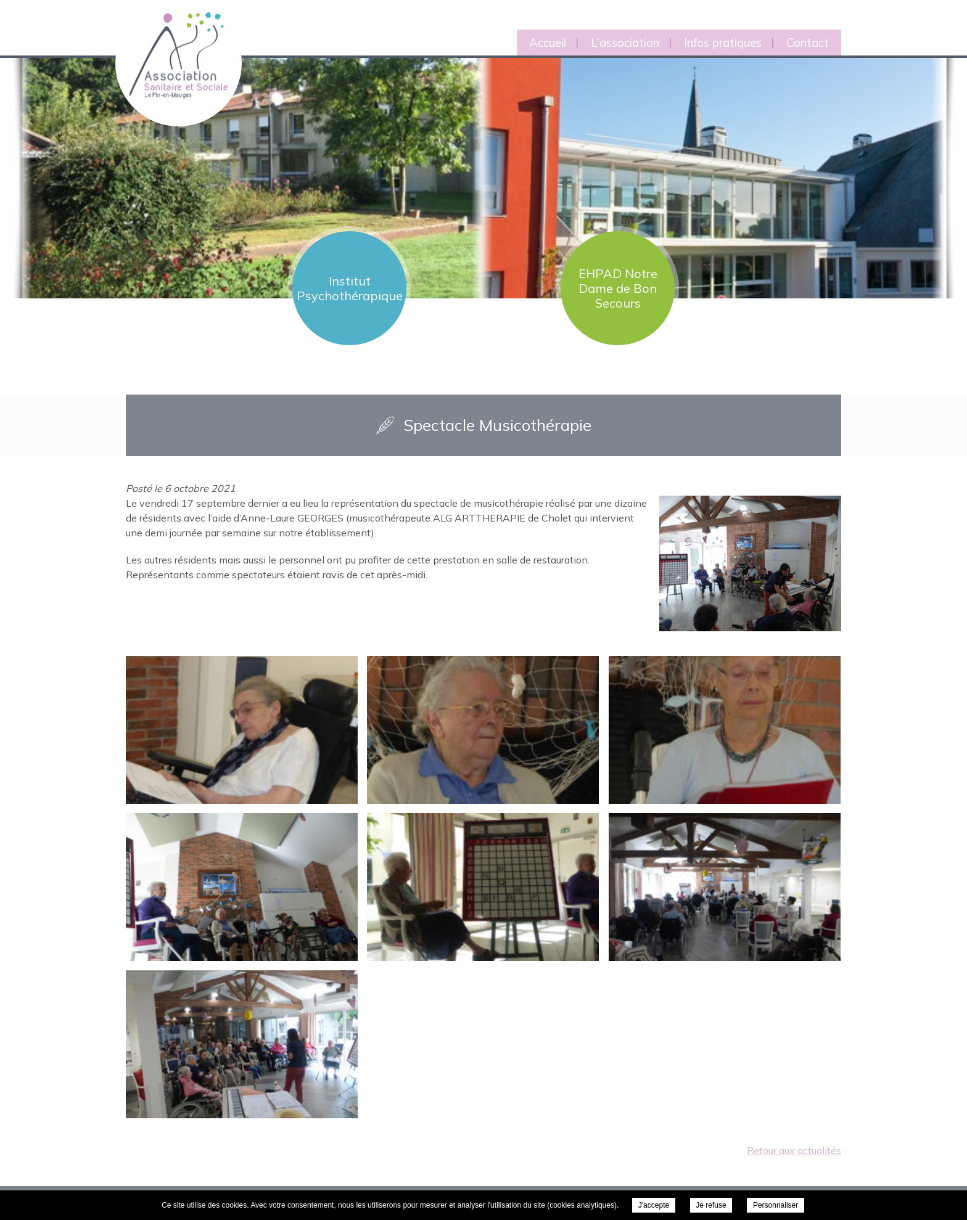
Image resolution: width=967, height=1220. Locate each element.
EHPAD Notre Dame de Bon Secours (617, 288)
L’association (625, 42)
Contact (807, 42)
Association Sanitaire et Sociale (171, 41)
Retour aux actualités (794, 1150)
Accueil (547, 42)
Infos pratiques (723, 42)
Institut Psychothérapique (350, 288)
